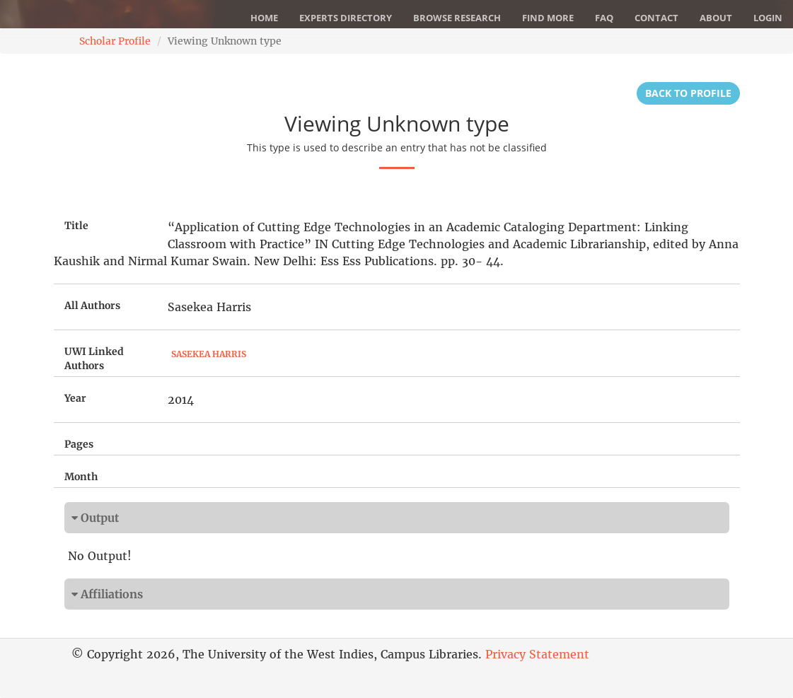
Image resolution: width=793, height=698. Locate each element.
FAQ (604, 17)
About (716, 17)
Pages (78, 444)
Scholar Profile (115, 41)
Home (264, 17)
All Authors (92, 305)
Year (75, 398)
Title (76, 225)
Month (81, 476)
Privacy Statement (537, 654)
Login (767, 17)
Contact (656, 17)
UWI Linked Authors (94, 358)
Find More (548, 17)
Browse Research (457, 17)
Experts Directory (345, 17)
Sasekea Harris (208, 354)
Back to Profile (688, 93)
